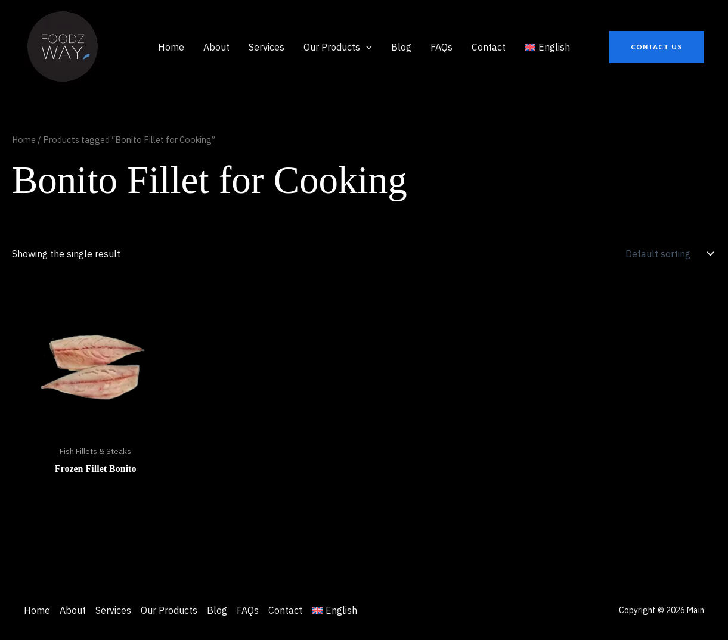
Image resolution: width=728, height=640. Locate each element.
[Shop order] (668, 254)
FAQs (248, 610)
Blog (217, 610)
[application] (366, 47)
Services (113, 610)
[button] (656, 47)
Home (24, 139)
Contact (285, 610)
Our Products (169, 610)
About (73, 610)
